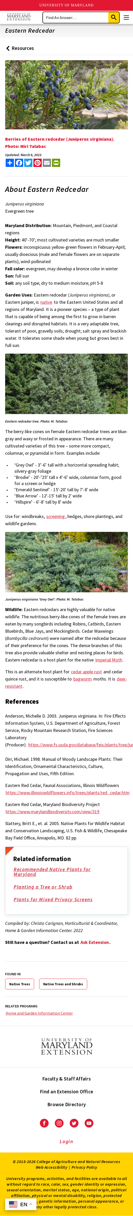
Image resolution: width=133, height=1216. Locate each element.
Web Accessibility (52, 1167)
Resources (19, 50)
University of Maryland (66, 5)
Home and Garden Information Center (39, 1013)
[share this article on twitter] (28, 163)
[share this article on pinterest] (37, 163)
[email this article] (46, 163)
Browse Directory (66, 1104)
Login (66, 1141)
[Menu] (126, 17)
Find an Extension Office (66, 1091)
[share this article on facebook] (19, 163)
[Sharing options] (9, 163)
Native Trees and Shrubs (63, 984)
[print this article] (56, 163)
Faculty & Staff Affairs (66, 1079)
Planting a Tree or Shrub (47, 887)
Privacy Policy (84, 1167)
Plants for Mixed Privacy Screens (57, 900)
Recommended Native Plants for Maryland (64, 872)
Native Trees (19, 984)
